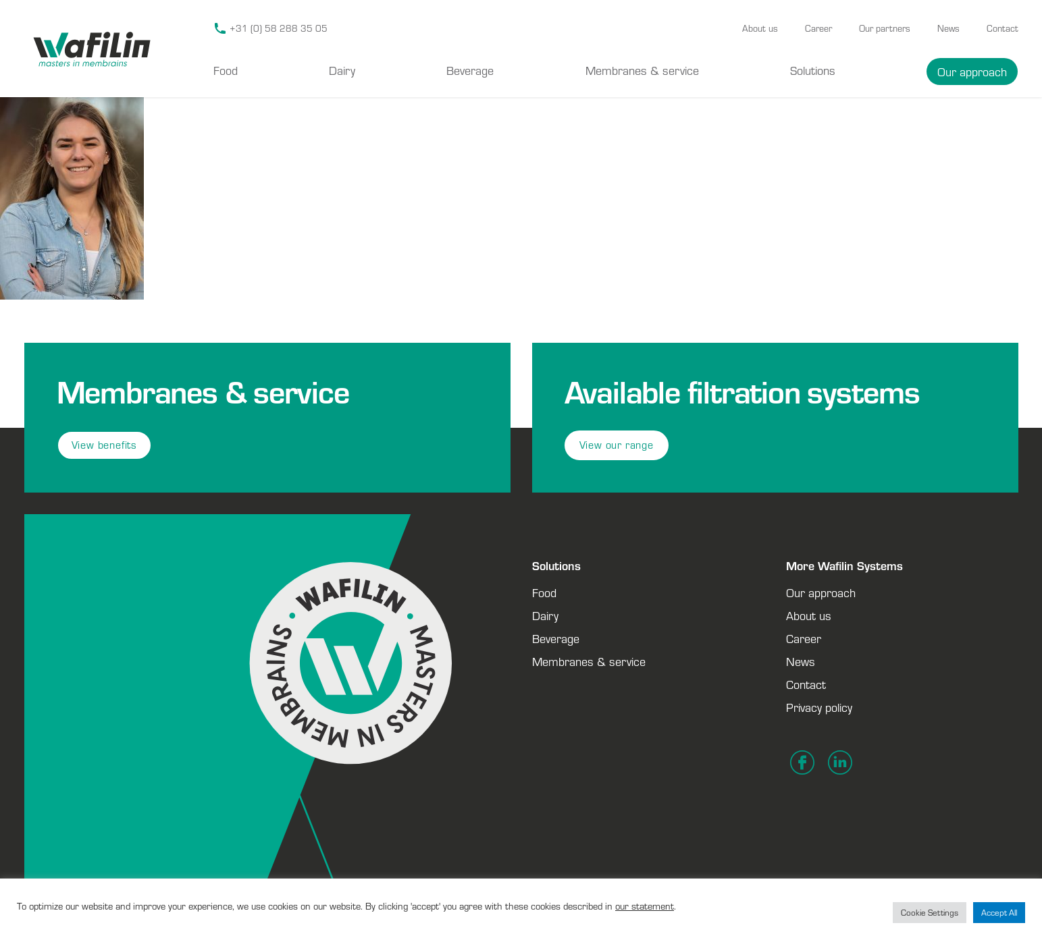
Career (818, 28)
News (948, 28)
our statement (644, 906)
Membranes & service (642, 70)
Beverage (470, 70)
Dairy (342, 70)
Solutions (812, 70)
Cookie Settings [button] (929, 912)
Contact (1002, 28)
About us (760, 28)
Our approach (972, 71)
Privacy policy (819, 707)
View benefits (104, 445)
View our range (616, 445)
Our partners (884, 28)
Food (225, 70)
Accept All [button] (999, 912)
